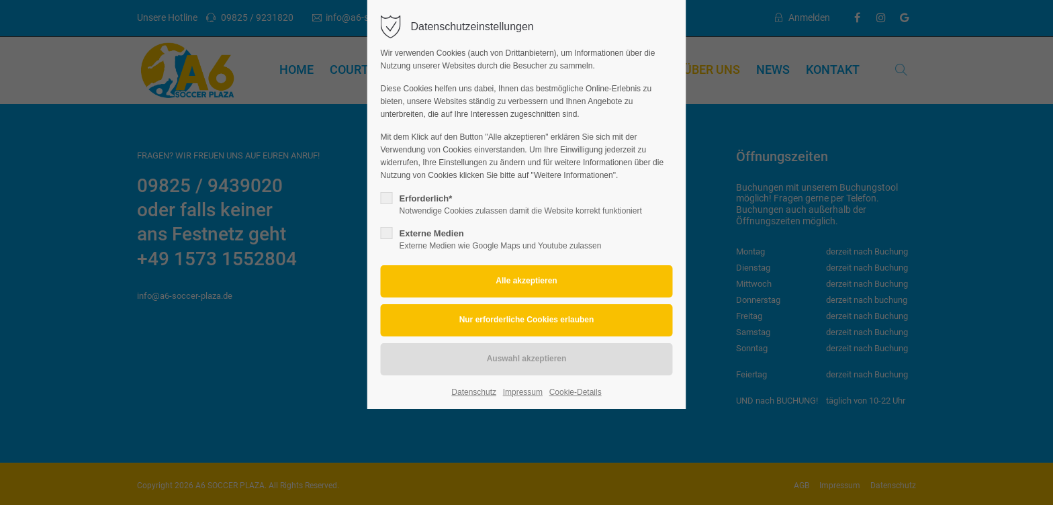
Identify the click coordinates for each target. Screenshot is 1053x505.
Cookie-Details (575, 392)
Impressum (523, 392)
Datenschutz (473, 392)
